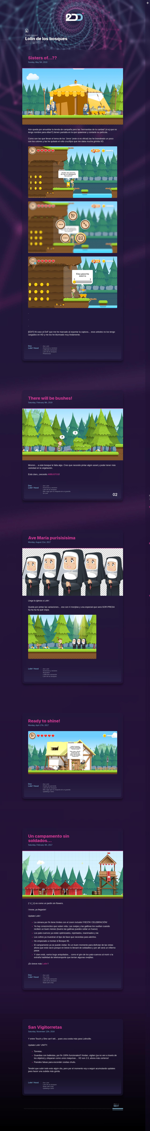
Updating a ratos (48, 791)
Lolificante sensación (50, 350)
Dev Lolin (46, 346)
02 (115, 495)
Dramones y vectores (50, 348)
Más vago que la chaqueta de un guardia (56, 491)
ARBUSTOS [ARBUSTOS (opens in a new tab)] (54, 474)
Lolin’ (45, 964)
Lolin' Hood (33, 348)
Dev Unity (46, 977)
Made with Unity (48, 982)
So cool (45, 493)
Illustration (46, 672)
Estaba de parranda (49, 786)
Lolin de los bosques (49, 352)
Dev (30, 346)
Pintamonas (47, 353)
